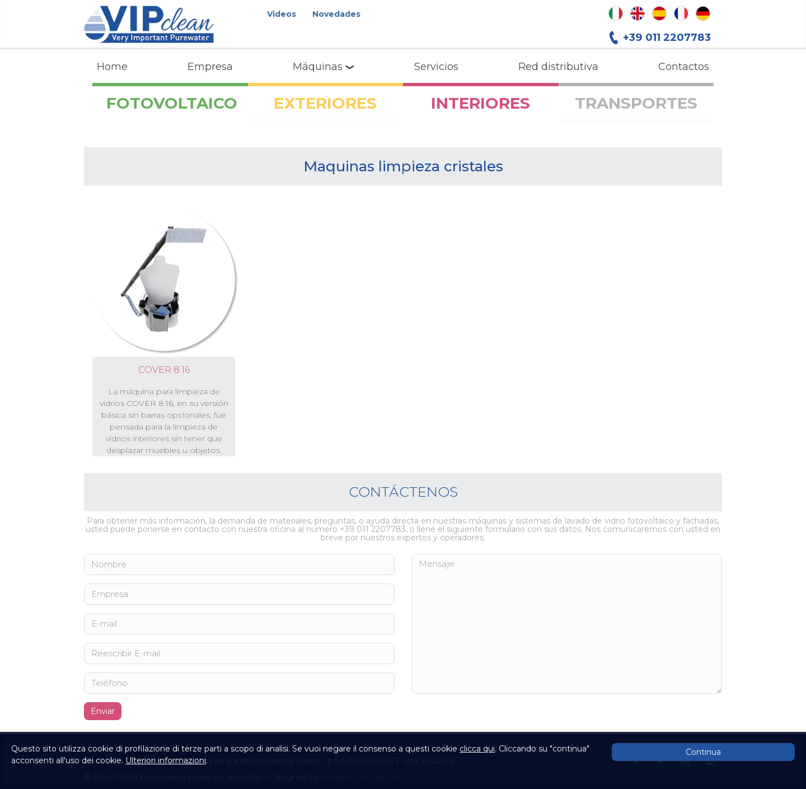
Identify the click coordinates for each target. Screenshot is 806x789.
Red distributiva (558, 66)
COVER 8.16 (164, 370)
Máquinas (323, 66)
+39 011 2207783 (667, 37)
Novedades (336, 14)
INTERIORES (480, 103)
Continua (703, 752)
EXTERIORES (325, 103)
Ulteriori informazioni (165, 760)
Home (112, 66)
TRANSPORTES (636, 103)
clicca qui (477, 749)
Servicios (436, 66)
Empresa (210, 66)
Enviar (103, 711)
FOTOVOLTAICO (171, 103)
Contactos (683, 66)
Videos (281, 14)
